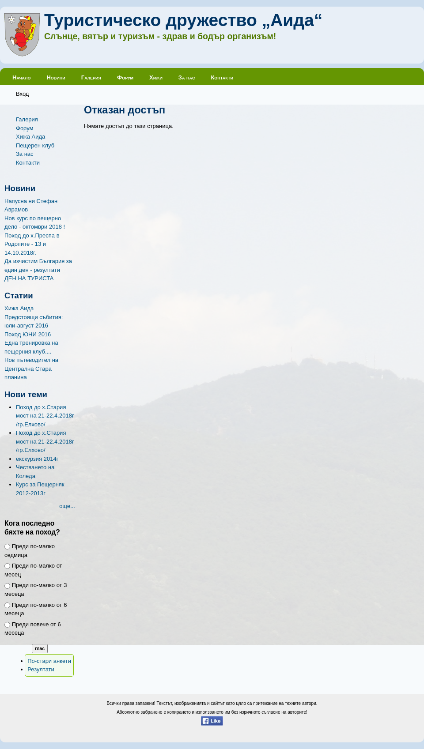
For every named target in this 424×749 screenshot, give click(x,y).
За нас (186, 77)
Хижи (156, 77)
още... (67, 506)
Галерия (91, 77)
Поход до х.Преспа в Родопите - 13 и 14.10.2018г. (32, 244)
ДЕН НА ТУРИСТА (29, 278)
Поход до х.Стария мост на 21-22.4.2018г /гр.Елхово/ (45, 416)
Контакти (222, 77)
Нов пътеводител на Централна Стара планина (31, 368)
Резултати (40, 669)
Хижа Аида (30, 136)
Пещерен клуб (35, 145)
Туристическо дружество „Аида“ (183, 20)
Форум (125, 77)
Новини (55, 77)
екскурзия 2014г (37, 458)
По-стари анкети (49, 661)
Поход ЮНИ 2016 (27, 334)
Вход (22, 93)
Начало (21, 77)
